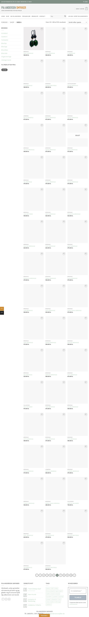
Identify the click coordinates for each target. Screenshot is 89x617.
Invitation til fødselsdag (32, 600)
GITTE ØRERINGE (28, 439)
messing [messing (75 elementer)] (61, 596)
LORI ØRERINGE (28, 310)
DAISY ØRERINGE (50, 246)
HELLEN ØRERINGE (29, 150)
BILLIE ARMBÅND (28, 117)
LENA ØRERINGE (50, 439)
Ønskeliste (35, 16)
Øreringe (4, 47)
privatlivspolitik (73, 604)
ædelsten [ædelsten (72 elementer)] (48, 604)
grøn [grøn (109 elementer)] (61, 591)
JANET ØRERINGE (72, 246)
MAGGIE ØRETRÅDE (73, 535)
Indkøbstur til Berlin (34, 605)
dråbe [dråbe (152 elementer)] (56, 588)
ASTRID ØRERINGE (72, 85)
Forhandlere (26, 16)
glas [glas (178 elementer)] (57, 591)
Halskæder (4, 40)
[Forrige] (36, 575)
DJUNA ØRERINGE (50, 150)
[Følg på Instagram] (85, 1)
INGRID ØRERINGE (50, 342)
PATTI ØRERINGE (72, 375)
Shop (12, 22)
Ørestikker (4, 50)
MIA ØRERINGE (28, 375)
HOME (3, 16)
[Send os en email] (86, 1)
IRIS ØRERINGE (49, 535)
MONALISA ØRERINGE (30, 278)
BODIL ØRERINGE (72, 150)
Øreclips (4, 43)
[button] (82, 8)
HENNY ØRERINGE (72, 117)
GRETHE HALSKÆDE (73, 503)
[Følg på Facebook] (83, 1)
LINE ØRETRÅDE (28, 214)
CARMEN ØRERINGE (73, 471)
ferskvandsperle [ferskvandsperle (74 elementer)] (50, 591)
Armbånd (4, 33)
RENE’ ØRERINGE (28, 53)
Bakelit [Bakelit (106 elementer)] (48, 588)
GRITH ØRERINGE (50, 214)
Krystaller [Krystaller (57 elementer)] (48, 596)
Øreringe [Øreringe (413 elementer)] (58, 602)
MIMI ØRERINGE (28, 342)
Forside (4, 22)
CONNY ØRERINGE (29, 503)
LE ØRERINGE (71, 53)
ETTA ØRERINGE (72, 439)
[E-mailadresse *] (78, 591)
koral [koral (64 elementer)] (53, 593)
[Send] (65, 16)
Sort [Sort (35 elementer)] (60, 599)
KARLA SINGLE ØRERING (74, 310)
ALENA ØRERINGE (50, 182)
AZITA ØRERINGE (50, 310)
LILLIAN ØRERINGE (72, 407)
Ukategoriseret (6, 60)
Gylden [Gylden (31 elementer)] (48, 593)
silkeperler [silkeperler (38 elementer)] (54, 599)
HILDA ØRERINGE (28, 471)
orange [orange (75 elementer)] (48, 599)
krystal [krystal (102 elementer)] (57, 593)
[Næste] (74, 575)
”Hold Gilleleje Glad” (34, 589)
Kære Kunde (32, 594)
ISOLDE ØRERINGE (72, 182)
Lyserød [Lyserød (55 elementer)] (55, 596)
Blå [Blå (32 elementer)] (52, 588)
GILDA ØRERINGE (72, 278)
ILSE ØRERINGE (28, 85)
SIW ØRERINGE (28, 567)
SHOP (7, 16)
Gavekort (4, 37)
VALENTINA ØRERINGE (73, 214)
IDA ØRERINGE (28, 182)
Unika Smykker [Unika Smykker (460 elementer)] (50, 602)
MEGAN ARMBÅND (50, 471)
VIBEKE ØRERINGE (50, 278)
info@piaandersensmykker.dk (54, 614)
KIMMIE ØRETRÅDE (50, 85)
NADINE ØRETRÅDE (51, 567)
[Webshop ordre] (78, 22)
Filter (4, 70)
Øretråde (4, 53)
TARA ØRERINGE (50, 407)
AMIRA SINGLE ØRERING (52, 503)
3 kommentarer (33, 590)
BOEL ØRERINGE (28, 535)
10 (71, 575)
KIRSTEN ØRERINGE (73, 342)
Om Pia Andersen (15, 16)
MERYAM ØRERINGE (51, 375)
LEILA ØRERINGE (50, 53)
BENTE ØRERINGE (50, 117)
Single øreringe (6, 57)
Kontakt (42, 16)
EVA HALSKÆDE (28, 407)
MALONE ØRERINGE (29, 246)
